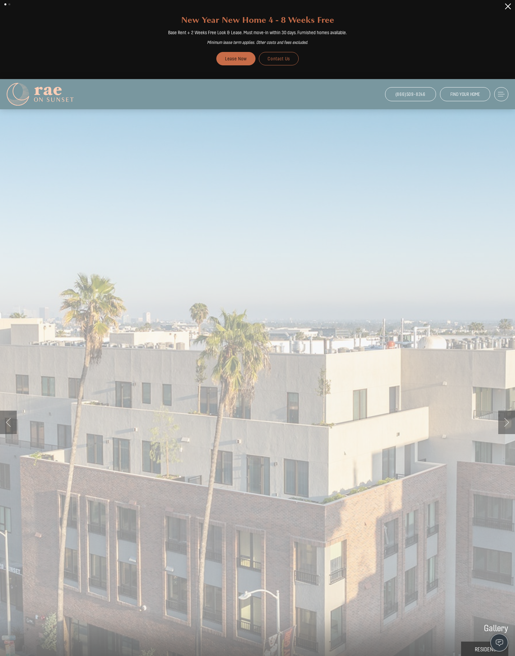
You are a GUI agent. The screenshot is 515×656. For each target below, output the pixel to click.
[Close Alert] (508, 6)
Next (506, 422)
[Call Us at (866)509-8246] (410, 94)
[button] (5, 4)
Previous (8, 422)
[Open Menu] (501, 94)
